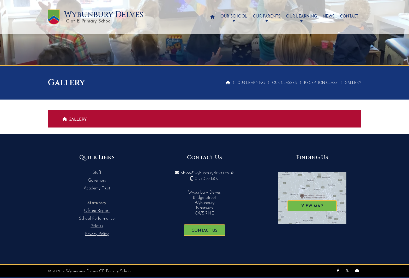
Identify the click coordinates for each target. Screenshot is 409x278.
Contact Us (204, 231)
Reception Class (321, 83)
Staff (97, 173)
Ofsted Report (97, 211)
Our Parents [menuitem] (266, 17)
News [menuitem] (328, 17)
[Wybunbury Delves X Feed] (347, 271)
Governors (97, 180)
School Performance (97, 219)
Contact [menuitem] (349, 17)
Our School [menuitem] (233, 17)
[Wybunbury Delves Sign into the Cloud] (357, 271)
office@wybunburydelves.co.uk (207, 173)
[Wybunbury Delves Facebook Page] (338, 271)
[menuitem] (212, 17)
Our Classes (284, 83)
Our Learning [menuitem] (301, 17)
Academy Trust (97, 188)
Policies (97, 226)
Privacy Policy (97, 234)
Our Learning (251, 83)
